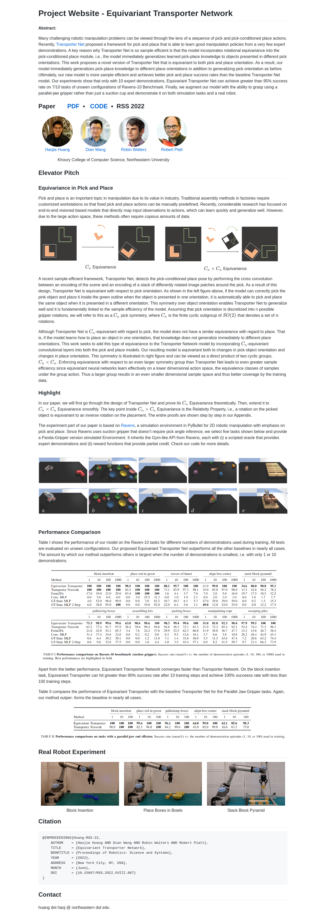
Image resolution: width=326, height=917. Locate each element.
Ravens (128, 425)
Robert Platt (172, 149)
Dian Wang (96, 149)
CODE (99, 106)
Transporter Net (70, 44)
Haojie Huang (57, 149)
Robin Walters (133, 149)
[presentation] (88, 267)
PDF (73, 106)
